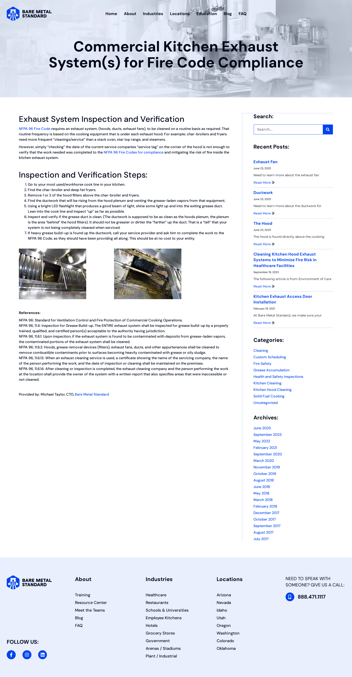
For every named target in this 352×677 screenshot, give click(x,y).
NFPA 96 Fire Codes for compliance (133, 152)
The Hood (262, 223)
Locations (180, 13)
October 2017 (264, 519)
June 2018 (261, 486)
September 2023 (267, 434)
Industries (153, 13)
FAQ (242, 13)
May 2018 (261, 493)
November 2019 (266, 467)
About (130, 13)
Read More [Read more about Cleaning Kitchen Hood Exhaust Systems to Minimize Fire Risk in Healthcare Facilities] (264, 286)
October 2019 (264, 473)
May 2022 (261, 441)
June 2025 (262, 427)
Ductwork (263, 192)
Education (206, 13)
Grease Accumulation (271, 369)
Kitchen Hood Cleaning (272, 389)
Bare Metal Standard (92, 394)
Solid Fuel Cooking (268, 396)
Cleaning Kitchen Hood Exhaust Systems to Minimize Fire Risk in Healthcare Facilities (285, 259)
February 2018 (265, 506)
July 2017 (261, 538)
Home (111, 13)
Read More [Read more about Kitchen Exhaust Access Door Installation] (264, 323)
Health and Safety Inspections (278, 376)
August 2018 (263, 480)
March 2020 (263, 460)
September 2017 (267, 525)
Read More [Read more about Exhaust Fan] (264, 182)
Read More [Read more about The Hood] (264, 244)
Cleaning (260, 350)
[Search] (328, 129)
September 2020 (267, 454)
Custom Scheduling (269, 356)
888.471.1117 (313, 596)
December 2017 (266, 512)
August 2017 (263, 532)
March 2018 (263, 499)
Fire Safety (262, 363)
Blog (228, 13)
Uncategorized (265, 402)
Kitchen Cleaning (267, 383)
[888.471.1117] (290, 596)
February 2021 (265, 447)
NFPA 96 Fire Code (34, 128)
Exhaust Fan (265, 161)
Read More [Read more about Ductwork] (264, 213)
